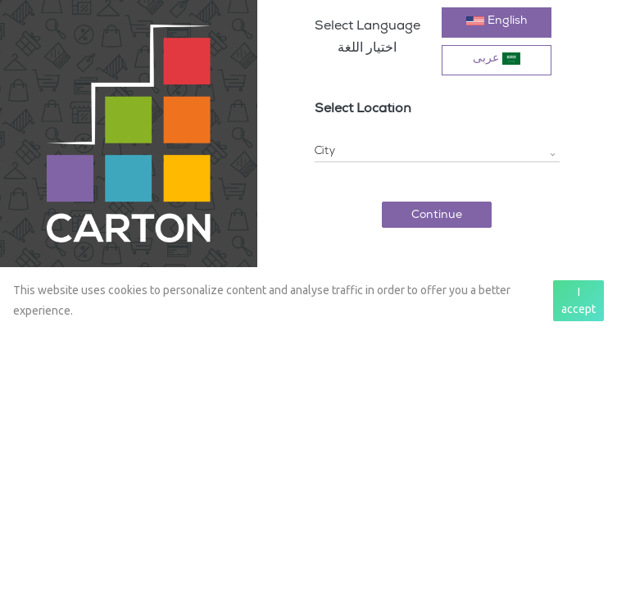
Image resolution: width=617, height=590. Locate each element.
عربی (496, 58)
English (496, 21)
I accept (578, 300)
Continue (436, 215)
